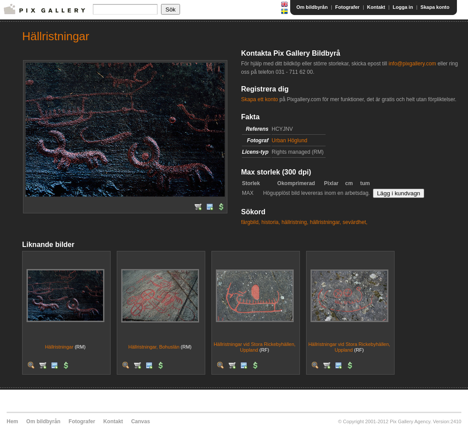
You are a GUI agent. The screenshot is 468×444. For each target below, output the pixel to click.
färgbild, (250, 222)
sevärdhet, (355, 222)
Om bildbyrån (312, 7)
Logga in (403, 7)
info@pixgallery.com (412, 64)
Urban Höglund (289, 140)
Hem (12, 421)
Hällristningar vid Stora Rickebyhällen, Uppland (254, 347)
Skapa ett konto (259, 99)
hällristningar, (325, 222)
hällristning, (294, 222)
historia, (270, 222)
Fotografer (347, 7)
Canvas (140, 421)
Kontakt (376, 7)
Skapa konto (435, 7)
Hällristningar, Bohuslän (154, 346)
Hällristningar (59, 346)
